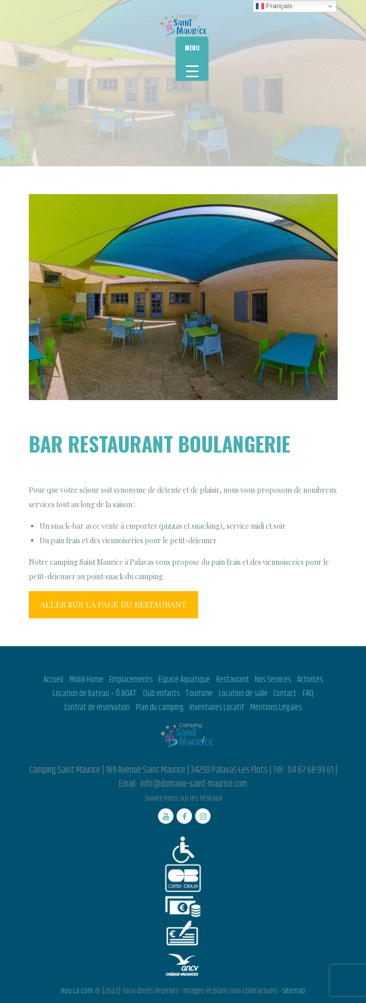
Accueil (53, 679)
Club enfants (161, 693)
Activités (310, 679)
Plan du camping (160, 707)
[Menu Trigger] (192, 59)
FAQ (308, 693)
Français (274, 6)
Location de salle (243, 693)
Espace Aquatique (184, 679)
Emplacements (130, 679)
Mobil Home (86, 679)
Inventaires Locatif (216, 707)
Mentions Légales (276, 707)
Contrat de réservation (97, 707)
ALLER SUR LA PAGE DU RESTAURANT (113, 604)
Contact (285, 693)
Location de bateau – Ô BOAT (95, 693)
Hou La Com (77, 991)
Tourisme (199, 693)
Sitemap (293, 991)
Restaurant (232, 679)
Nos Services (273, 679)
